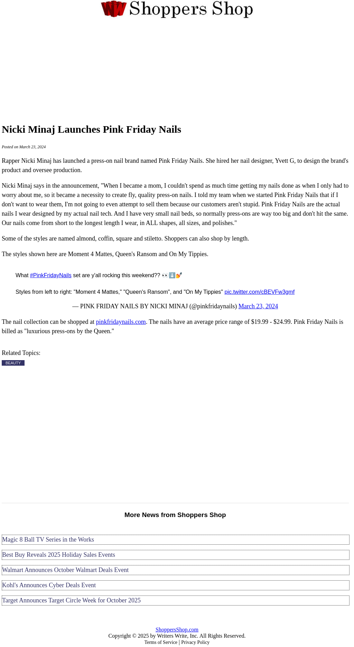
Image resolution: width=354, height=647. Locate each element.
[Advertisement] (177, 70)
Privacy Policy (195, 642)
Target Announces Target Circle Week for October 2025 (71, 600)
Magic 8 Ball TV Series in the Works (48, 539)
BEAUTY (13, 363)
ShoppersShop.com (177, 629)
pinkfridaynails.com (121, 321)
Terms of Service (161, 642)
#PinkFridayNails (51, 275)
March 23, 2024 (258, 306)
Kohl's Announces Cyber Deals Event (49, 585)
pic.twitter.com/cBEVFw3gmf (259, 292)
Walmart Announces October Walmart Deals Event (65, 569)
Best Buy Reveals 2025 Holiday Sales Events (58, 554)
